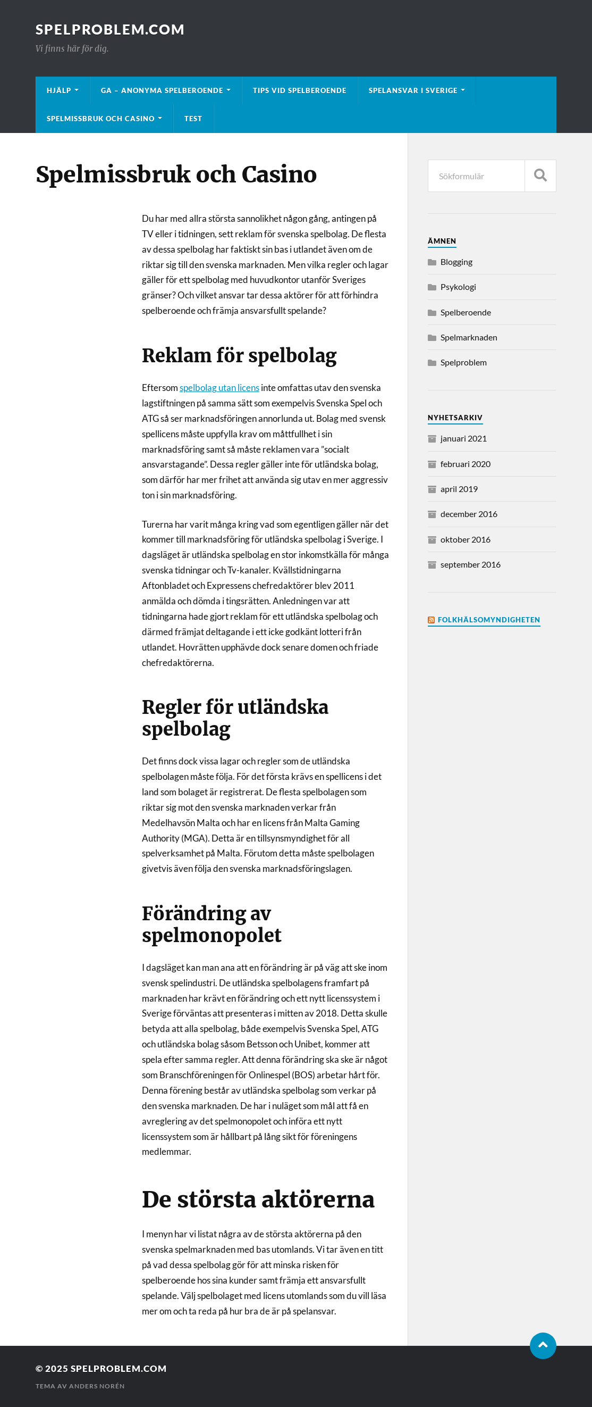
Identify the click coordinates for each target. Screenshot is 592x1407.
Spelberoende (466, 312)
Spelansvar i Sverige (413, 90)
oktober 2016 (465, 539)
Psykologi (458, 286)
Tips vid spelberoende (299, 90)
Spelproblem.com (110, 29)
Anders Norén (97, 1386)
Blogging (456, 261)
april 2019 (459, 489)
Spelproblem (464, 362)
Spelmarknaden (469, 337)
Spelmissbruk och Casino (101, 118)
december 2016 (469, 514)
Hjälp (59, 90)
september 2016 (471, 564)
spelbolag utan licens (219, 387)
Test (193, 118)
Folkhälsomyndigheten (489, 619)
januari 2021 (464, 438)
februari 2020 (465, 464)
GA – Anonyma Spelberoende (162, 90)
